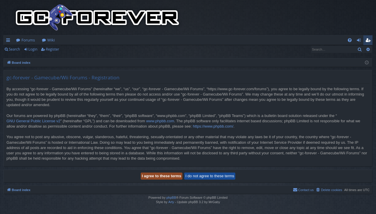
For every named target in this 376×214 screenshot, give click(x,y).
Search (14, 49)
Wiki (51, 40)
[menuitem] (349, 40)
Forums (28, 40)
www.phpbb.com (160, 121)
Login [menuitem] (360, 41)
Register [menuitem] (369, 41)
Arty (171, 202)
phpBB (171, 197)
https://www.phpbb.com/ (213, 126)
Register (52, 49)
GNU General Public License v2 (33, 121)
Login (32, 49)
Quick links (9, 41)
